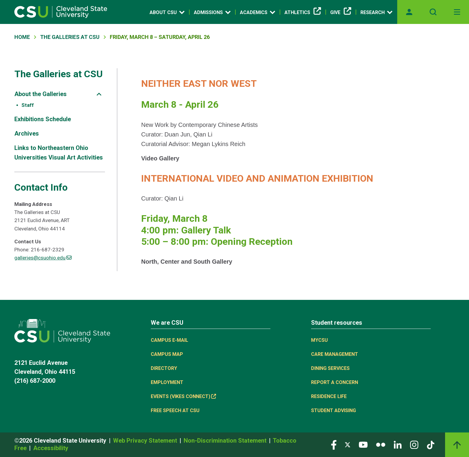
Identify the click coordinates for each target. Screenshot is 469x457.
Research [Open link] (376, 12)
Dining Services (330, 368)
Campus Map (167, 354)
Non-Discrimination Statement (226, 440)
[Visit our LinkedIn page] (398, 444)
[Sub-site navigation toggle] (99, 94)
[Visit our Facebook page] (333, 444)
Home (22, 37)
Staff (28, 105)
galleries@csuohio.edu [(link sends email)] (42, 258)
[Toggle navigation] (457, 12)
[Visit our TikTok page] (430, 444)
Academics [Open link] (257, 12)
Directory (164, 368)
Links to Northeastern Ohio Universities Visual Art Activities (58, 152)
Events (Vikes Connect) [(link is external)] (183, 396)
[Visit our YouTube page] (363, 444)
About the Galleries (40, 94)
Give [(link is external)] (340, 12)
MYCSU (319, 340)
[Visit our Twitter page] (347, 444)
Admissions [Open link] (212, 12)
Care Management (334, 354)
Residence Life (329, 396)
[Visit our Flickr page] (380, 444)
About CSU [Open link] (167, 12)
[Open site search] (433, 12)
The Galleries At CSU (70, 37)
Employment (167, 382)
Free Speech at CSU (175, 410)
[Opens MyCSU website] (409, 12)
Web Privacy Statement (146, 440)
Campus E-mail (169, 340)
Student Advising (333, 410)
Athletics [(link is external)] (302, 12)
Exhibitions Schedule (42, 119)
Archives (26, 133)
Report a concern (334, 382)
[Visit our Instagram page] (414, 444)
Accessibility (50, 448)
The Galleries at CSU (58, 74)
